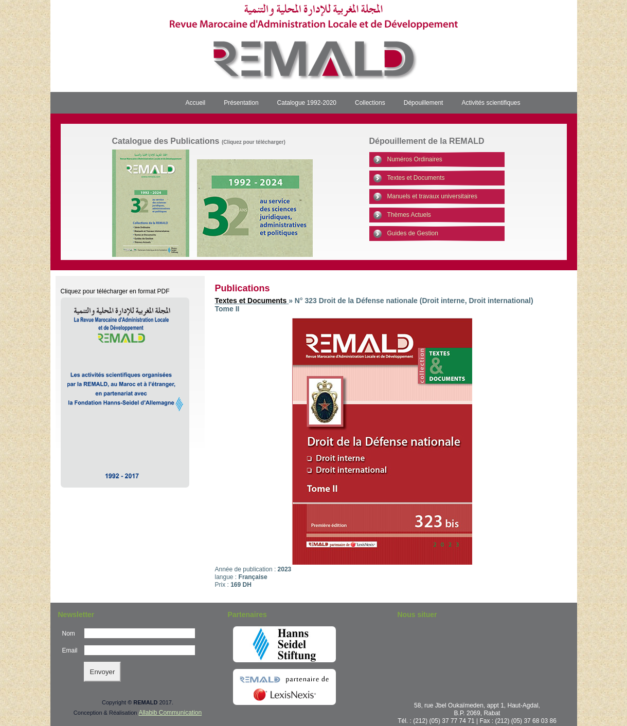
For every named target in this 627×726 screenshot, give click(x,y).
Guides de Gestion (412, 233)
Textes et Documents (416, 177)
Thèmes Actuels (409, 214)
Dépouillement (423, 102)
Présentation (241, 102)
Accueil (196, 102)
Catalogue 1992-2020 (306, 102)
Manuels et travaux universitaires (432, 196)
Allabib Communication (170, 712)
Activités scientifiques (490, 102)
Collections (370, 102)
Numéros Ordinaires (414, 159)
